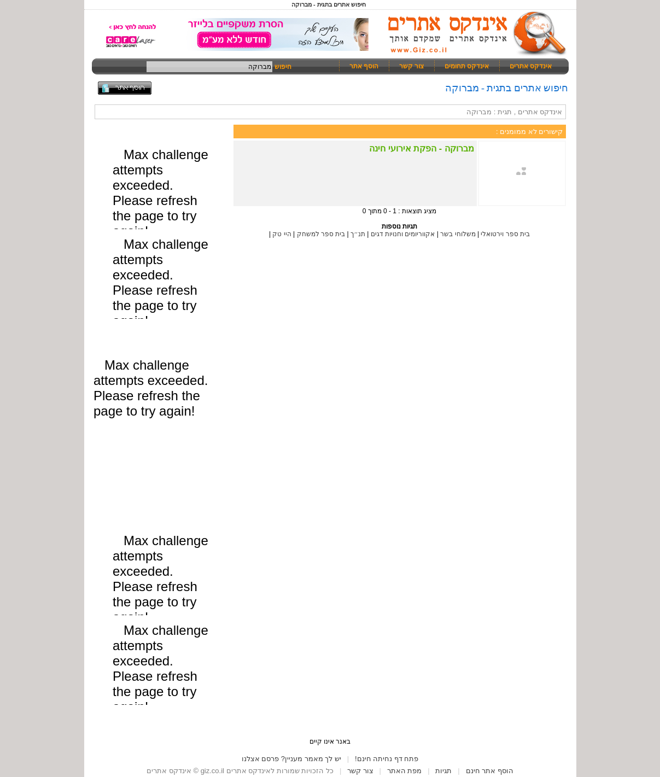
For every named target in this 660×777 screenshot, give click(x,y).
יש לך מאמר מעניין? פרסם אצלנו (291, 759)
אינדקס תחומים (467, 66)
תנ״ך (358, 234)
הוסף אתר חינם (489, 771)
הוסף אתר (363, 66)
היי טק (281, 234)
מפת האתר (404, 771)
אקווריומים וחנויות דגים (403, 234)
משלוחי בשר (457, 234)
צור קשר (411, 66)
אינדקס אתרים (531, 66)
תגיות (443, 771)
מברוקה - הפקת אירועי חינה (421, 148)
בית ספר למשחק (321, 234)
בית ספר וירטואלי (505, 234)
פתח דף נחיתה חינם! (386, 759)
